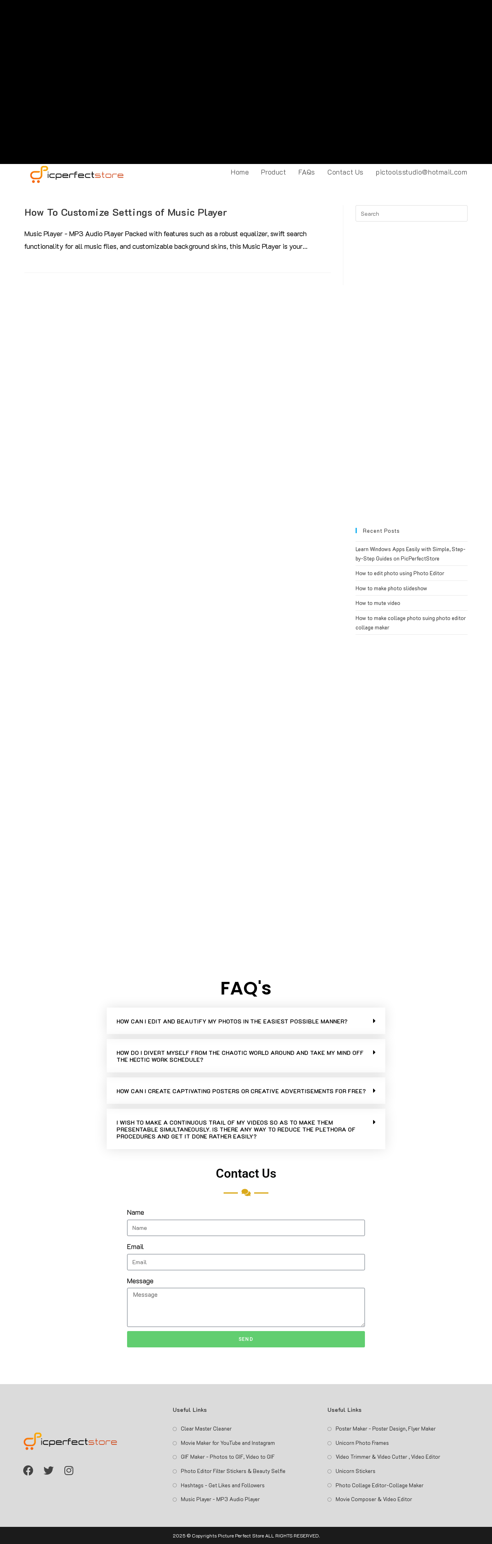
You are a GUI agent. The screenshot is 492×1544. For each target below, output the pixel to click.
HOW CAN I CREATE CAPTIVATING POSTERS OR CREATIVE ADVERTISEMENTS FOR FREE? (241, 1091)
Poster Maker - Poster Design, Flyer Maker (386, 1428)
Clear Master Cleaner (206, 1428)
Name (135, 1211)
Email (135, 1246)
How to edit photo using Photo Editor (400, 572)
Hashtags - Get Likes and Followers (223, 1485)
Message (140, 1280)
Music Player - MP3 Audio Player (220, 1498)
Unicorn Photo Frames (362, 1442)
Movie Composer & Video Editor (374, 1498)
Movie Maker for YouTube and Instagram (228, 1442)
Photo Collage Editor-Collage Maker (380, 1485)
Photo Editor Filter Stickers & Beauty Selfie (233, 1470)
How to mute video (378, 602)
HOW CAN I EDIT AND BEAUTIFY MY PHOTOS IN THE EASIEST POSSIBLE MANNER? (231, 1021)
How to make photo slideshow (391, 588)
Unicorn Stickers (356, 1470)
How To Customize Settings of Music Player (126, 212)
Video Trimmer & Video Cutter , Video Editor (388, 1456)
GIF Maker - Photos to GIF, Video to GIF (228, 1456)
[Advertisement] (246, 82)
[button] (246, 1021)
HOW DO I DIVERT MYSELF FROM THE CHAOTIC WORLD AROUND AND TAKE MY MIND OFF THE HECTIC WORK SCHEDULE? (240, 1056)
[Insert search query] (411, 213)
